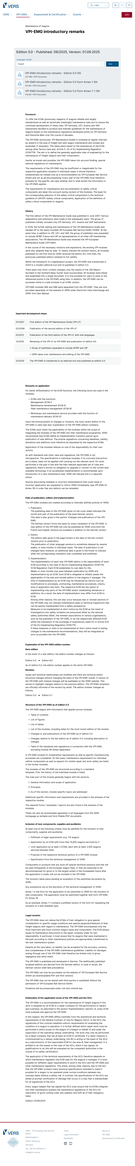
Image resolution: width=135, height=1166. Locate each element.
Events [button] (78, 14)
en (123, 5)
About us (106, 1131)
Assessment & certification (113, 1138)
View (112, 64)
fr (130, 5)
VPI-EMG (106, 1135)
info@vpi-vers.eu (32, 1152)
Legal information (71, 1135)
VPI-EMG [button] (23, 14)
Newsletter (68, 1138)
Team (66, 1131)
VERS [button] (7, 14)
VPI (127, 14)
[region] (67, 337)
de (116, 5)
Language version (24, 60)
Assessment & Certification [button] (51, 14)
